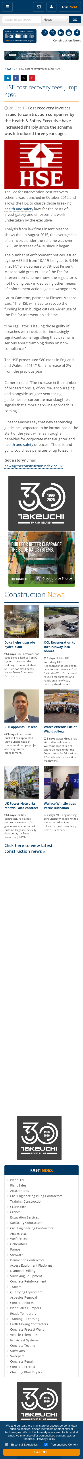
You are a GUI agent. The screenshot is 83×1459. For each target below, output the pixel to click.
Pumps (15, 1249)
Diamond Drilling (22, 1271)
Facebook (77, 32)
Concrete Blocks (22, 1303)
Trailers (15, 1287)
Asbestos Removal (23, 1297)
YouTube (69, 32)
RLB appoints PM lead (21, 727)
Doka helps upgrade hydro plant (19, 644)
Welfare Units (20, 1239)
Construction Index (20, 36)
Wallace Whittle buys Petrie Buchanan (60, 805)
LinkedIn (61, 32)
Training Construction (26, 1201)
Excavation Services (24, 1217)
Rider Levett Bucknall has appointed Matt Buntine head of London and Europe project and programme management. (21, 743)
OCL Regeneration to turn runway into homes (59, 646)
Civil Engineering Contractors (31, 1228)
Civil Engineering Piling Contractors (36, 1196)
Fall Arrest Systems (24, 1340)
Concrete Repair (22, 1361)
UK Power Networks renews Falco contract (21, 805)
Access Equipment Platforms (31, 1265)
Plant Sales (18, 1185)
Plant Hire (17, 1180)
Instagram (44, 32)
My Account (51, 7)
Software (16, 1255)
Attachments (19, 1191)
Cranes (15, 1212)
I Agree (41, 1452)
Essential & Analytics (21, 1444)
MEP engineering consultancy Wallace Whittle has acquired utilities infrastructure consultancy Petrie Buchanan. (61, 822)
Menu (7, 7)
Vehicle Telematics (24, 1335)
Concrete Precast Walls (27, 1329)
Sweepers (17, 1356)
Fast (69, 7)
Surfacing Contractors (26, 1223)
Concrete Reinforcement (28, 1281)
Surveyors (17, 1351)
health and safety (18, 209)
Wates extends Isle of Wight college (60, 729)
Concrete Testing (22, 1345)
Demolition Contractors (27, 1260)
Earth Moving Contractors (29, 1324)
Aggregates (18, 1233)
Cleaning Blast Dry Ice (26, 1372)
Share (7, 78)
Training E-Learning (24, 1319)
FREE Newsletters (38, 7)
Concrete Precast (22, 1367)
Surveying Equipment (26, 1276)
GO (74, 19)
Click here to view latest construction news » (28, 848)
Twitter (52, 32)
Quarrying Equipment (26, 1292)
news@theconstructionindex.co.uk (33, 466)
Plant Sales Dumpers (25, 1308)
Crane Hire (18, 1207)
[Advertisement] (41, 984)
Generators (18, 1244)
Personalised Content (61, 1444)
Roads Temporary (23, 1313)
